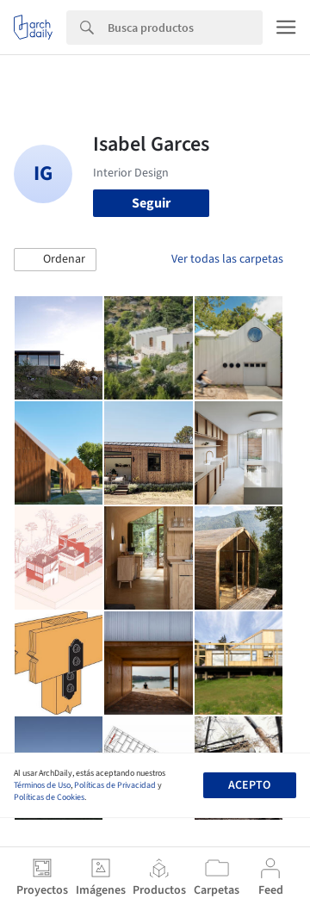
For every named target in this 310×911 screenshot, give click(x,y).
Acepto (249, 785)
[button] (55, 260)
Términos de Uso (42, 785)
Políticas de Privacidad (115, 785)
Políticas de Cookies (49, 797)
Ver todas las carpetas (227, 259)
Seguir (151, 203)
